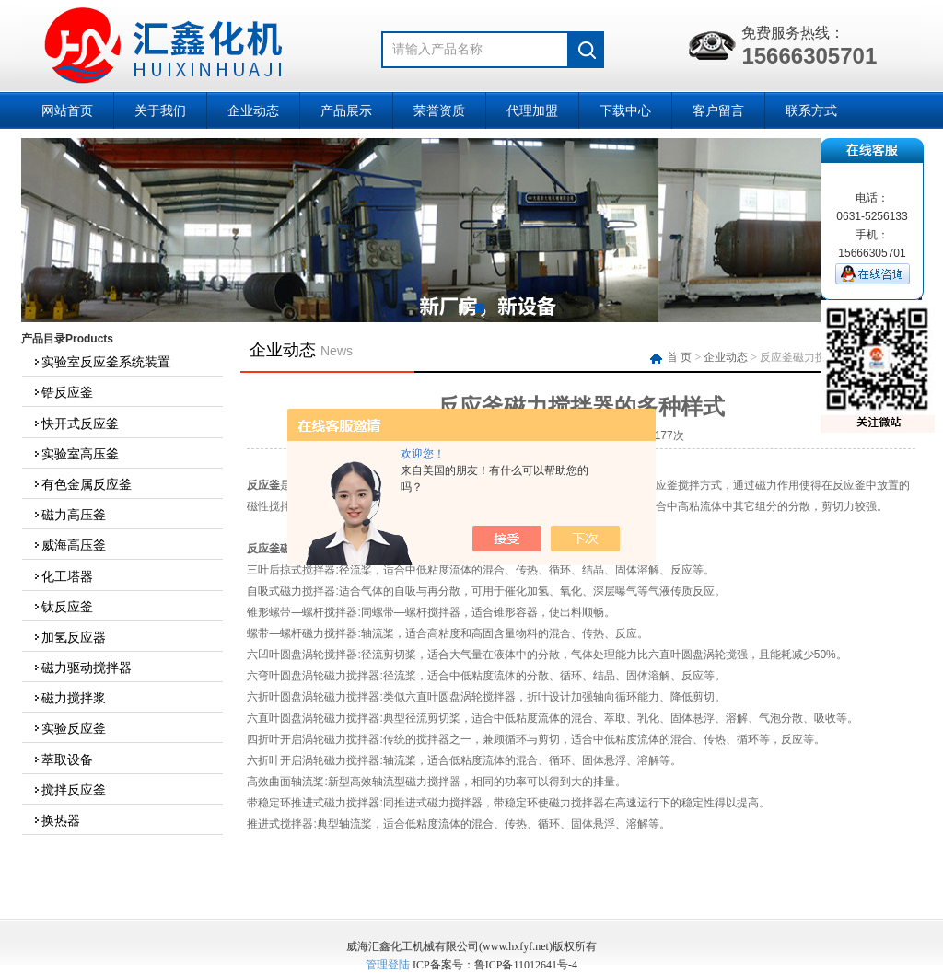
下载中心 (625, 110)
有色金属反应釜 (82, 484)
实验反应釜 (69, 728)
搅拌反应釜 (69, 790)
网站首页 (67, 110)
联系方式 (811, 110)
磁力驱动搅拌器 (82, 667)
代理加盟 (532, 110)
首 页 (672, 357)
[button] (463, 308)
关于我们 (160, 110)
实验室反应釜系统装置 (101, 361)
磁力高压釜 (69, 514)
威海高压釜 (69, 545)
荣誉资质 (439, 110)
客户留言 (718, 110)
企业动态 (253, 110)
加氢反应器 (69, 637)
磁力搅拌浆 (69, 697)
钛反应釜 (62, 606)
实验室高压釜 (75, 453)
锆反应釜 (62, 392)
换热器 (56, 820)
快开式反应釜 (75, 423)
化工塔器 (62, 576)
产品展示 (346, 110)
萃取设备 (62, 759)
